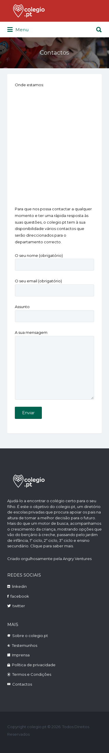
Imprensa (21, 655)
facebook (19, 596)
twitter (18, 605)
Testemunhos (24, 645)
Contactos (22, 684)
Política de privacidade (34, 664)
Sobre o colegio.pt (30, 635)
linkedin (19, 586)
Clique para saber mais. (52, 546)
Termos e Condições (31, 674)
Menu (17, 29)
